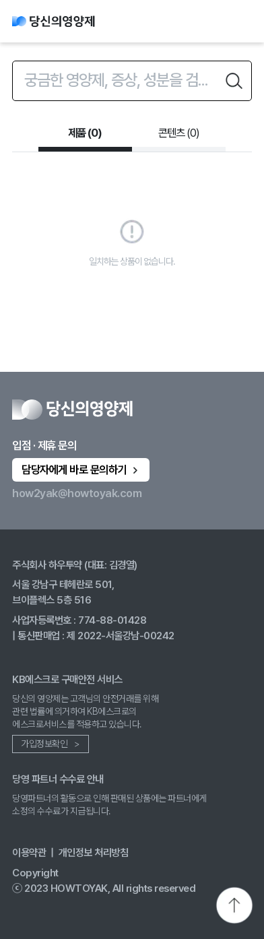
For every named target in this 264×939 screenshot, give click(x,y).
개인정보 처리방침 (94, 852)
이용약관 (29, 852)
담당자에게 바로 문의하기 (81, 469)
